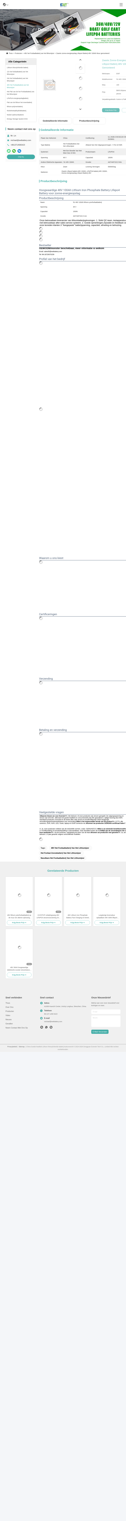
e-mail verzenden (100, 1032)
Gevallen (9, 1024)
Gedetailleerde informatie (55, 121)
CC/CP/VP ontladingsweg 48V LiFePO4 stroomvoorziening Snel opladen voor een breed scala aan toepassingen (48, 916)
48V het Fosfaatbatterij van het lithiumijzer (39, 53)
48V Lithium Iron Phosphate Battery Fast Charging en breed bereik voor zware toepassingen (77, 916)
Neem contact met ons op (17, 1028)
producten (10, 1011)
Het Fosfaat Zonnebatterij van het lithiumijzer (61, 853)
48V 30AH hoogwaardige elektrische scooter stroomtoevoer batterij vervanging (19, 968)
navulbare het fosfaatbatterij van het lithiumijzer (62, 858)
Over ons (9, 1007)
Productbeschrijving (89, 121)
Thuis (11, 53)
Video (8, 1015)
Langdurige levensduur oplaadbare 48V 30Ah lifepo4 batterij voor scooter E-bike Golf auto (107, 916)
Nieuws (8, 1019)
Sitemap (21, 1047)
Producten (18, 53)
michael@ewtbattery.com (21, 140)
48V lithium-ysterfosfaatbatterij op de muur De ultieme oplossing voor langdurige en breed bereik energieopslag (19, 916)
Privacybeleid (12, 1047)
